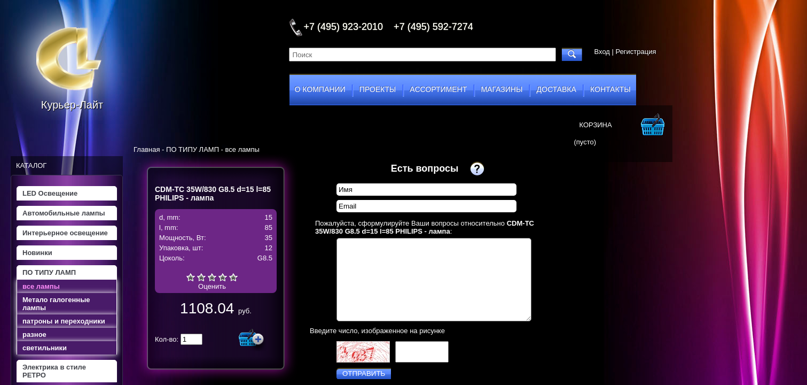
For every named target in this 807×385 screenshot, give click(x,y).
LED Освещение (49, 193)
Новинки (37, 253)
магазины (501, 89)
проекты (377, 89)
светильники (44, 348)
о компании (320, 89)
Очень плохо (190, 277)
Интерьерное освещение (65, 233)
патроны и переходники (63, 321)
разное (34, 334)
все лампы (41, 286)
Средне (212, 277)
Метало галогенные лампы (56, 304)
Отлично (233, 277)
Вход (602, 52)
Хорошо (222, 277)
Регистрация (636, 52)
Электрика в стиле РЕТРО (54, 371)
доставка (556, 89)
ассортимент (438, 89)
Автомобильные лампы (63, 213)
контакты (610, 89)
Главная (147, 149)
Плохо (201, 277)
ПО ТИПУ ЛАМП (49, 272)
